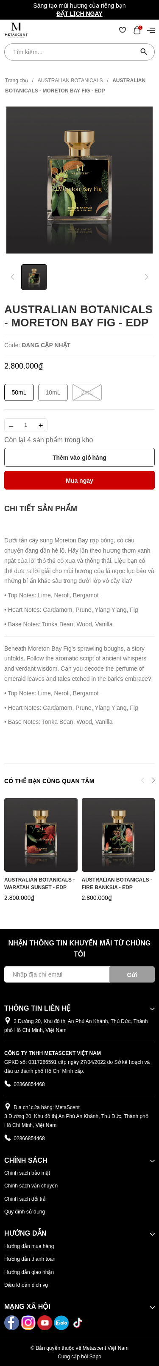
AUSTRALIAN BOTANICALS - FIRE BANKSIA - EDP (117, 883)
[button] (153, 781)
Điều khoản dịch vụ (26, 1285)
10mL (52, 392)
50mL (18, 392)
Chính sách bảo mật (27, 1173)
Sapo (95, 1357)
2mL (87, 392)
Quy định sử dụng (24, 1212)
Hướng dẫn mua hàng (29, 1246)
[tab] (40, 509)
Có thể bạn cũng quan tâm (49, 781)
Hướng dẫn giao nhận (29, 1272)
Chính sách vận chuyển (31, 1186)
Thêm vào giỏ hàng (79, 457)
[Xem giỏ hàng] (137, 29)
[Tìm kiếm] (144, 52)
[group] (79, 180)
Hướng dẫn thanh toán (30, 1259)
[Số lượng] (25, 425)
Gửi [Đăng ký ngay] (132, 974)
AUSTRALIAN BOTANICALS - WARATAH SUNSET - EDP (39, 883)
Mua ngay (79, 480)
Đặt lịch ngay (79, 13)
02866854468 (29, 1084)
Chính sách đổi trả (25, 1199)
